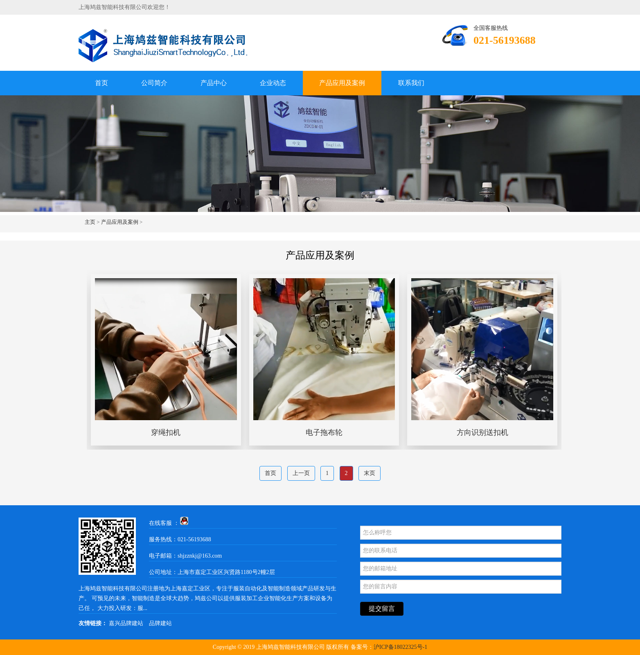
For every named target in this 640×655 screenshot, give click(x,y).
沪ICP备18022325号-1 (400, 647)
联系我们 (411, 82)
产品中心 (214, 82)
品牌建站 (160, 623)
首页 (101, 82)
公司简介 (154, 82)
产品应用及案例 (342, 82)
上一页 (301, 473)
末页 (369, 473)
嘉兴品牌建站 (126, 623)
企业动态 (273, 82)
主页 (90, 222)
